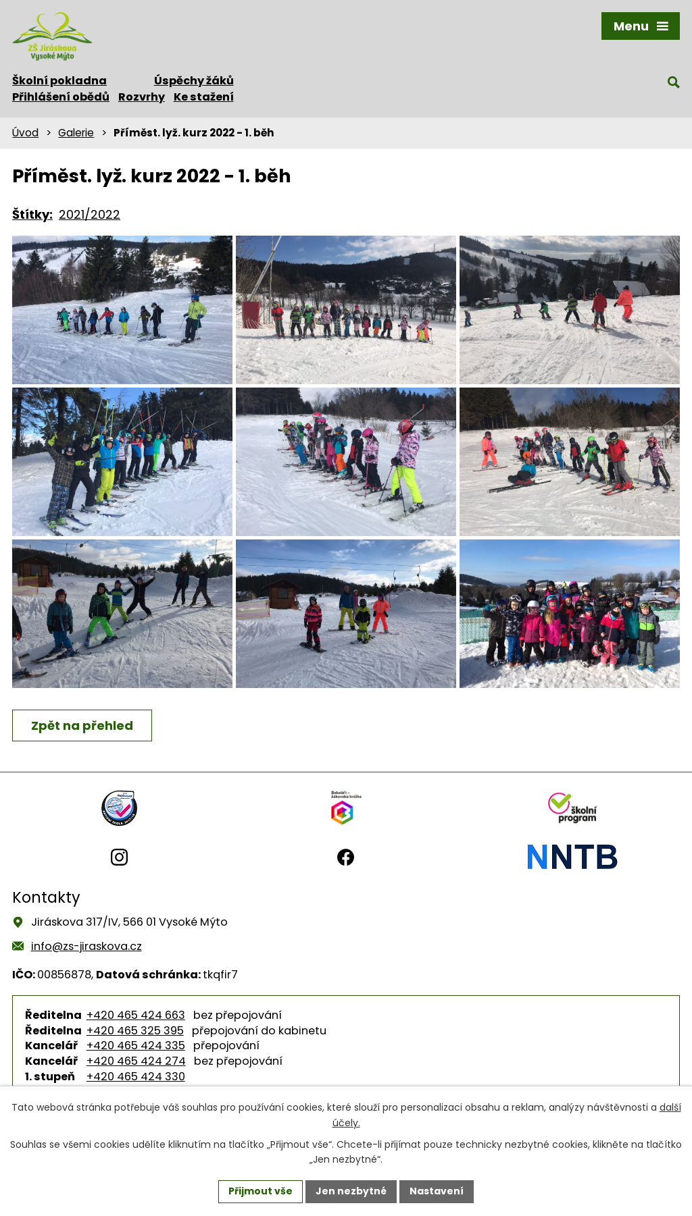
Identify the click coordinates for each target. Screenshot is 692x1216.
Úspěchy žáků (194, 80)
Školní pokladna (59, 80)
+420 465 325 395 (135, 1030)
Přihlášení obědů (60, 97)
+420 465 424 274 (136, 1061)
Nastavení (437, 1191)
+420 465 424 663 (135, 1015)
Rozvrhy (141, 97)
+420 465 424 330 (135, 1076)
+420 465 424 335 (135, 1045)
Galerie (76, 133)
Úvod (25, 133)
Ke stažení (204, 97)
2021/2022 (89, 214)
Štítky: (32, 214)
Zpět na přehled (82, 725)
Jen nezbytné (351, 1191)
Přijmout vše (260, 1191)
